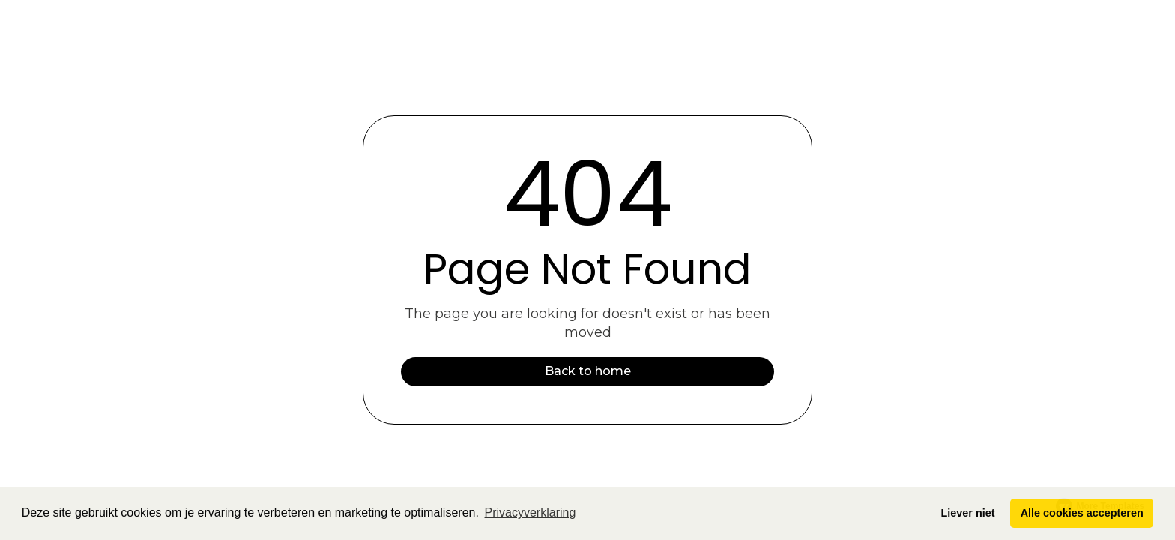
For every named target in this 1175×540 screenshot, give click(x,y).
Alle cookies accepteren (1082, 513)
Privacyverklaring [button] (530, 512)
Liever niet (968, 513)
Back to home (588, 371)
